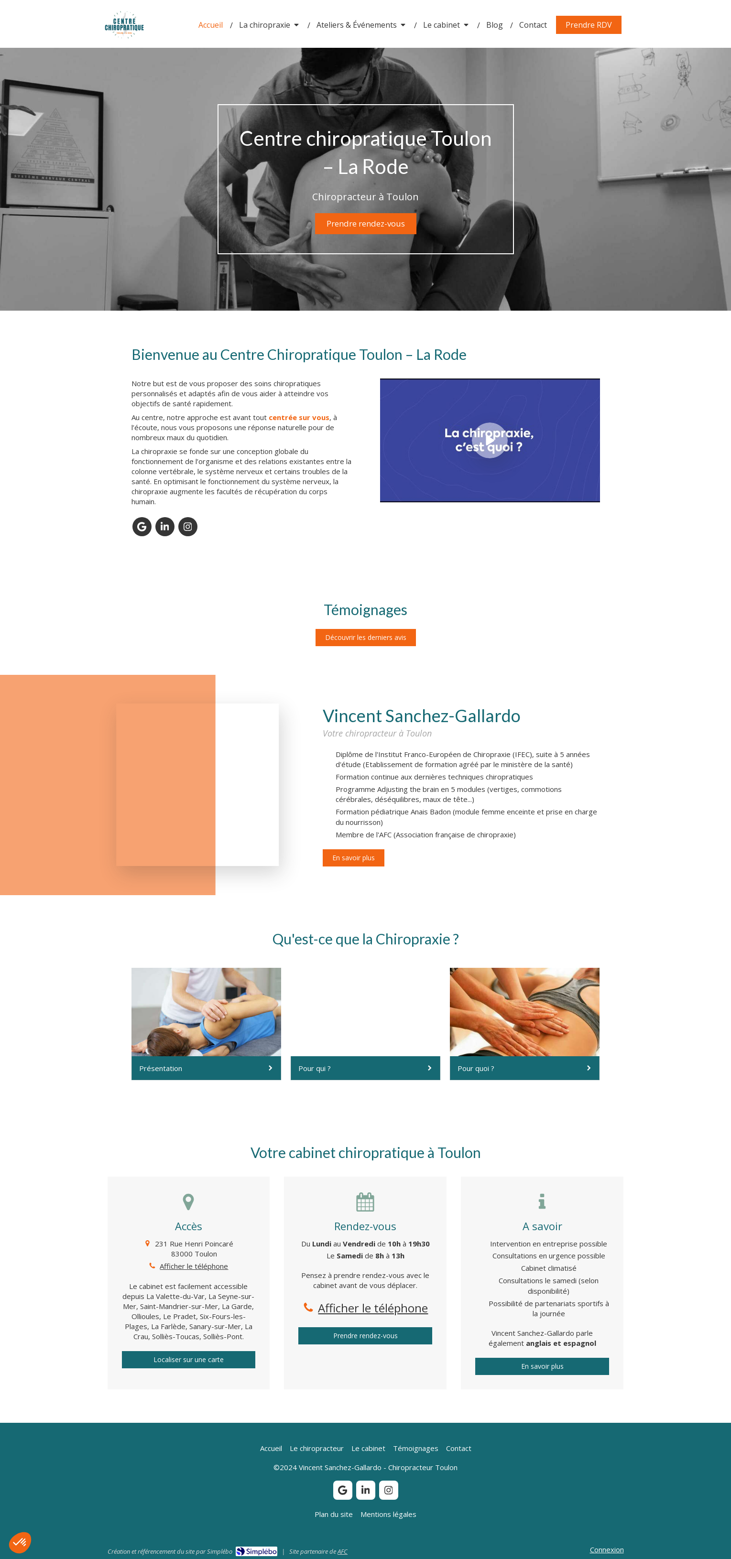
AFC (343, 1551)
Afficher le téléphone (194, 1266)
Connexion (607, 1549)
